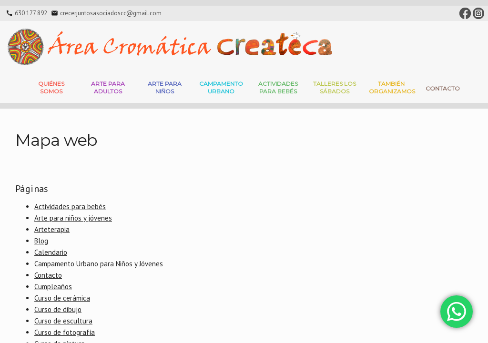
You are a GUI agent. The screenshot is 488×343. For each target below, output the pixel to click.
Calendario (50, 252)
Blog (41, 240)
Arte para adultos (108, 87)
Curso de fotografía (64, 332)
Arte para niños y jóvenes (73, 217)
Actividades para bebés (278, 87)
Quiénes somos (51, 87)
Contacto (443, 88)
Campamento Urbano (221, 87)
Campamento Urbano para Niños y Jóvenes (98, 263)
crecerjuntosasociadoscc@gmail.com (111, 13)
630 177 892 (31, 13)
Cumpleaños (53, 286)
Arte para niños (165, 87)
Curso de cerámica (62, 298)
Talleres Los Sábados (334, 87)
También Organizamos (392, 87)
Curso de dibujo (57, 309)
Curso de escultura (63, 320)
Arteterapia (52, 229)
